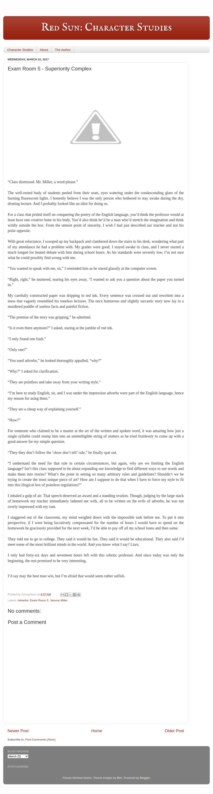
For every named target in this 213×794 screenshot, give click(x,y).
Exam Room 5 (39, 600)
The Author (63, 50)
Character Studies (20, 50)
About (44, 50)
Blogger (145, 777)
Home (96, 730)
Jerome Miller (59, 600)
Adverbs (23, 600)
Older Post (174, 730)
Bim (119, 777)
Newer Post (18, 730)
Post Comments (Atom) (40, 739)
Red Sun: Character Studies (106, 27)
